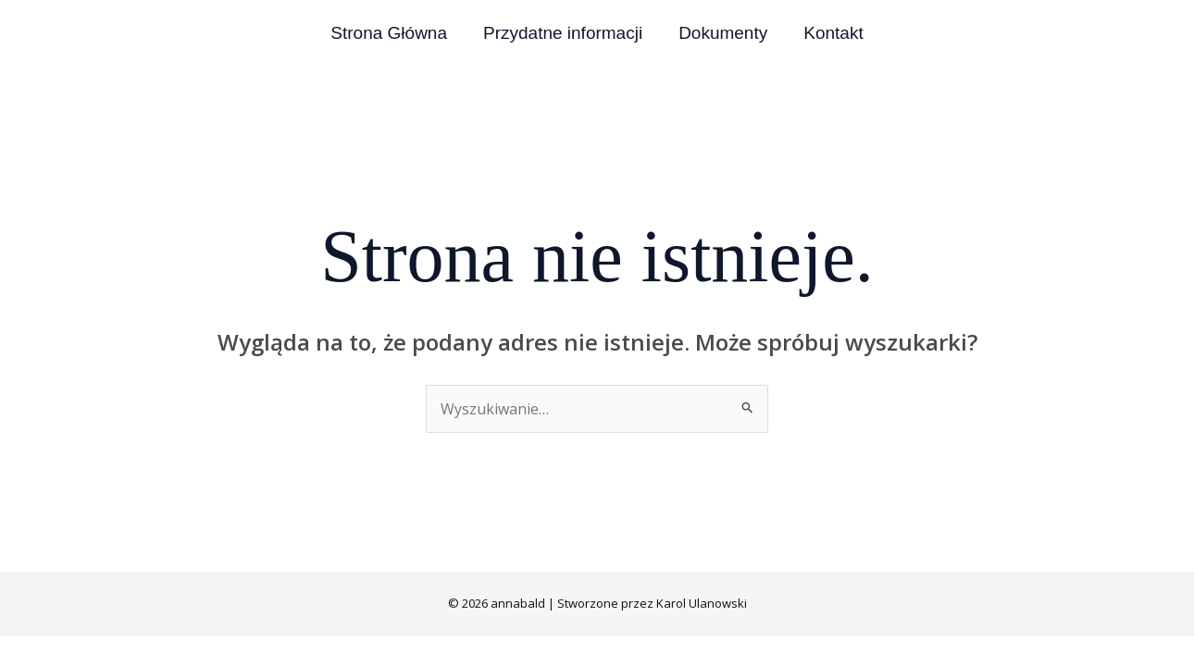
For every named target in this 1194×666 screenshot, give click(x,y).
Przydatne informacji (563, 33)
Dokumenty (722, 33)
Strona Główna (390, 33)
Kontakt (832, 33)
